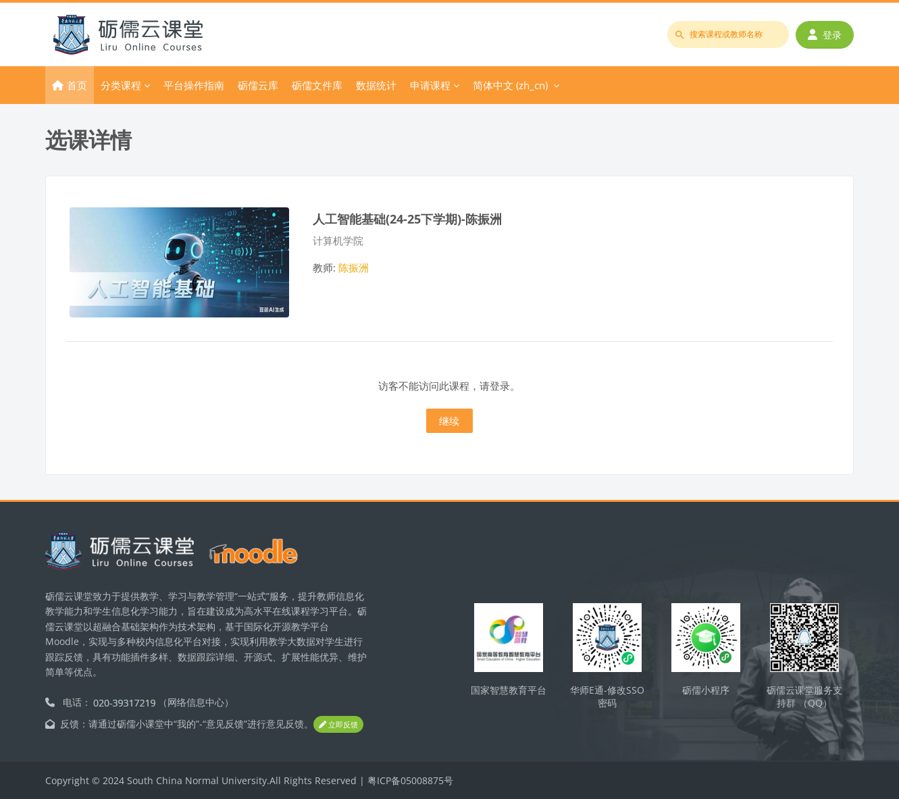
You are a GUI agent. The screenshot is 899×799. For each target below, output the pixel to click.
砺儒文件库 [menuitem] (317, 85)
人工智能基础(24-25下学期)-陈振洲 (407, 218)
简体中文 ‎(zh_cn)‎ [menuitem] (510, 85)
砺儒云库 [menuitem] (258, 85)
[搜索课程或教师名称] (728, 34)
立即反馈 (338, 725)
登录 (825, 34)
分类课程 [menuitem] (121, 85)
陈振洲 (353, 267)
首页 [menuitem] (77, 85)
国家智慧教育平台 (508, 690)
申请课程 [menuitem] (430, 85)
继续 (449, 421)
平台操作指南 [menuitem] (193, 85)
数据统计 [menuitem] (376, 85)
